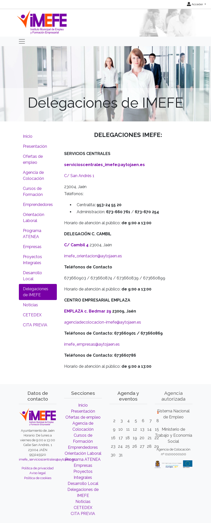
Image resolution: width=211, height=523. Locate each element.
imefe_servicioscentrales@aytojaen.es (47, 459)
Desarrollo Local (32, 275)
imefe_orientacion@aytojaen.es (93, 256)
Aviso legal (37, 473)
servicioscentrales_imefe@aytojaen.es (104, 164)
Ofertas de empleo (33, 159)
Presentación (35, 146)
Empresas (32, 246)
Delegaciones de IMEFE (35, 291)
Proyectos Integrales (32, 259)
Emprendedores (38, 204)
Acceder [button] (195, 4)
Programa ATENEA (32, 233)
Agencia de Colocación (33, 175)
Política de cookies (37, 478)
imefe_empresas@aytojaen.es (92, 344)
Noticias (30, 305)
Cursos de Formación (33, 191)
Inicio (27, 136)
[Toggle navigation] (22, 41)
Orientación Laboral (33, 217)
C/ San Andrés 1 (79, 175)
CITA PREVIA (35, 325)
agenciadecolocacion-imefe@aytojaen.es (102, 322)
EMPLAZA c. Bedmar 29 (87, 311)
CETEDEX (32, 315)
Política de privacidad (38, 468)
